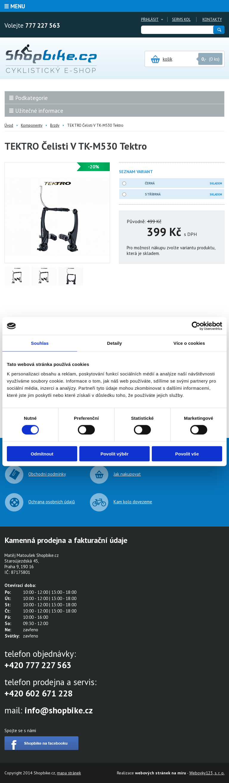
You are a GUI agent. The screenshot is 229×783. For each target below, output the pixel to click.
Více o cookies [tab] (189, 343)
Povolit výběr (114, 453)
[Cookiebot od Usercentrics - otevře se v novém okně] (196, 326)
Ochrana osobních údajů (51, 502)
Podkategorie (31, 97)
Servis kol (181, 19)
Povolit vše (187, 453)
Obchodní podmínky (47, 474)
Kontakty (212, 19)
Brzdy (54, 125)
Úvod (8, 125)
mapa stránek (69, 773)
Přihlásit (150, 19)
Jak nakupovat (127, 474)
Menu (17, 6)
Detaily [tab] (114, 343)
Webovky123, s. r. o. (207, 773)
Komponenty (31, 125)
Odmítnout (42, 453)
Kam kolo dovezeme (133, 502)
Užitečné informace (39, 110)
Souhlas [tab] (40, 343)
